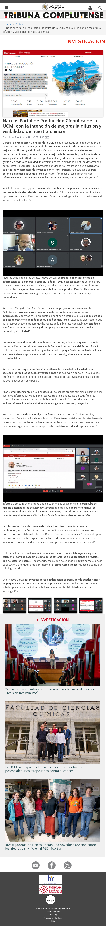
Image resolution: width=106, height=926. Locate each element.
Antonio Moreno (12, 342)
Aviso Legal (53, 914)
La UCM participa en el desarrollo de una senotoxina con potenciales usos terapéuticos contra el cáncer (46, 769)
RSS (53, 921)
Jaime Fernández (17, 137)
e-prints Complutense (64, 564)
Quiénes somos (53, 911)
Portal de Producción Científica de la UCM (30, 142)
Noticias (20, 24)
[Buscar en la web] (100, 8)
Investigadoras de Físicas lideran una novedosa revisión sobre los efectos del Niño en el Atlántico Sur (50, 846)
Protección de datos (53, 918)
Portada (7, 24)
